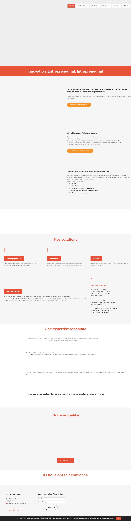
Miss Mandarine (110, 1)
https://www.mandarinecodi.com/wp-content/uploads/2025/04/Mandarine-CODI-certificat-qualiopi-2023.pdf (63, 355)
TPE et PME (74, 186)
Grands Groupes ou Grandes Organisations (84, 190)
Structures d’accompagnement (82, 193)
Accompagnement (14, 259)
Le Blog (123, 1)
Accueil (71, 6)
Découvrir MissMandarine (79, 105)
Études (96, 258)
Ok (118, 518)
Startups (73, 183)
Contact (126, 6)
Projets (116, 6)
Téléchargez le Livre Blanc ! (80, 151)
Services (95, 6)
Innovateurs (82, 6)
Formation (54, 259)
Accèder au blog (65, 460)
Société (105, 6)
